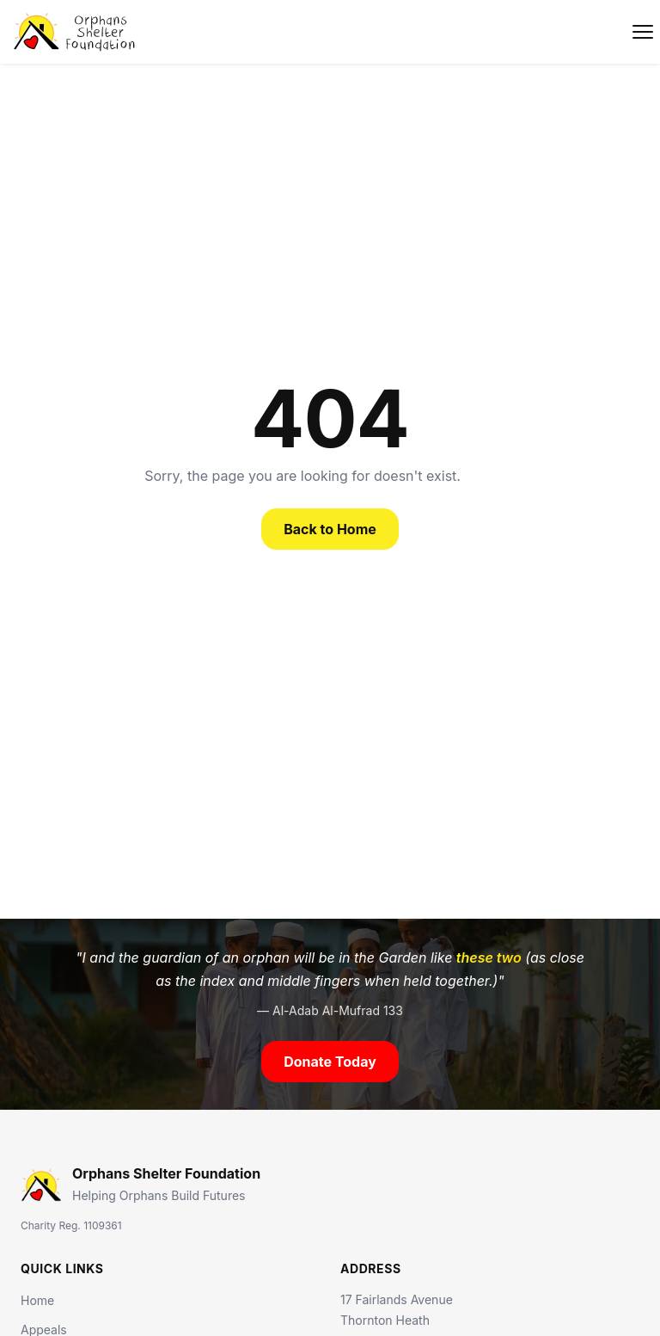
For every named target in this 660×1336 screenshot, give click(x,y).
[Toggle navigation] (643, 32)
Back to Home (330, 529)
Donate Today (330, 1061)
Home (37, 1300)
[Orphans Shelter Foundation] (75, 31)
